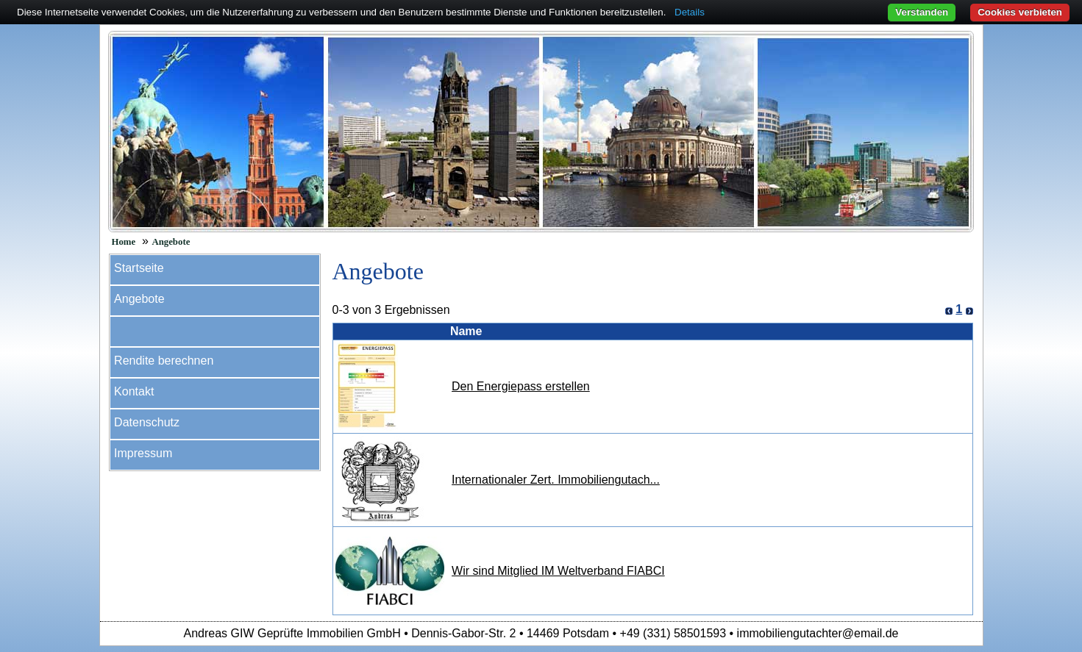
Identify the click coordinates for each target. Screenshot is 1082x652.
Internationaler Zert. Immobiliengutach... (556, 479)
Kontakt (134, 391)
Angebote (171, 242)
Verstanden (921, 12)
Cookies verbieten (1020, 12)
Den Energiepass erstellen (521, 386)
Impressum (143, 453)
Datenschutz (146, 422)
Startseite (139, 268)
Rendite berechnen (163, 360)
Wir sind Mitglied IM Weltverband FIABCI (558, 571)
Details (690, 12)
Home (124, 242)
